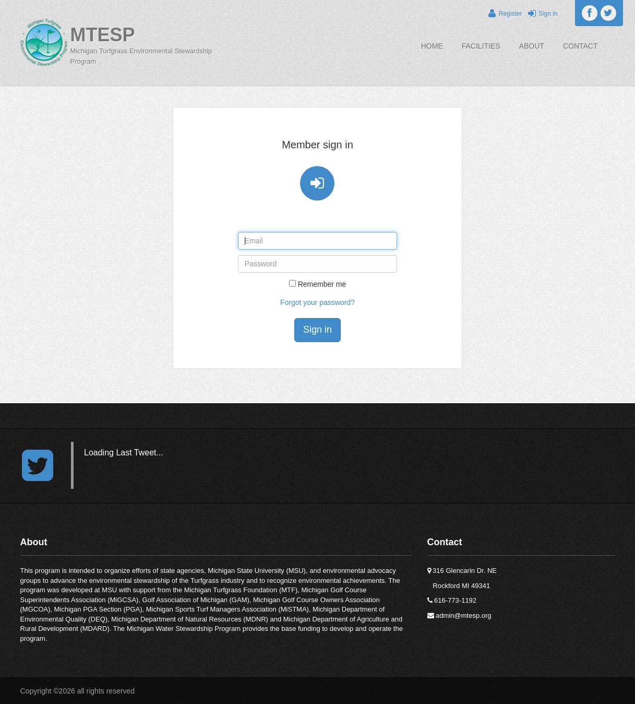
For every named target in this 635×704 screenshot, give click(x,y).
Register (504, 13)
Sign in (541, 13)
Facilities (481, 46)
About (531, 46)
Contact (580, 46)
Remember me (322, 284)
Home (432, 46)
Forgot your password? (317, 302)
